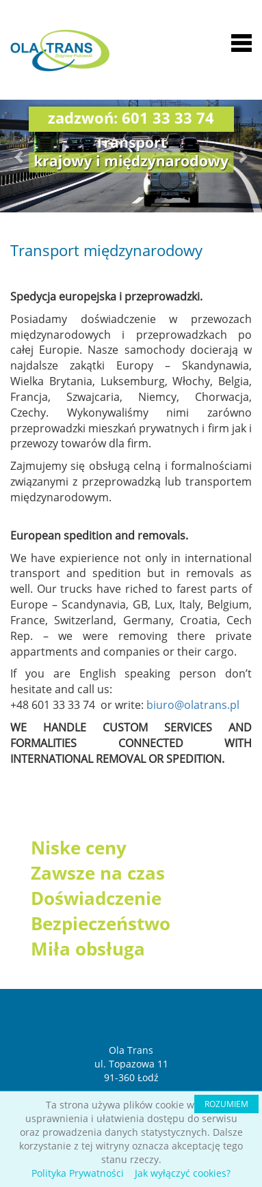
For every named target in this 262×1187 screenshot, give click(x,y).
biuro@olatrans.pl (192, 704)
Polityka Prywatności (77, 1173)
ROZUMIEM (226, 1104)
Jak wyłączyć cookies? (183, 1173)
